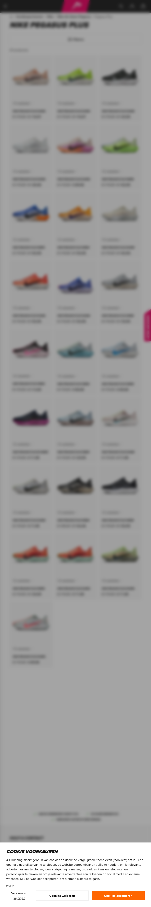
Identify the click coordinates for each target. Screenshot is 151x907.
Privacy (10, 885)
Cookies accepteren (118, 895)
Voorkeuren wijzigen (19, 895)
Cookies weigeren (62, 895)
